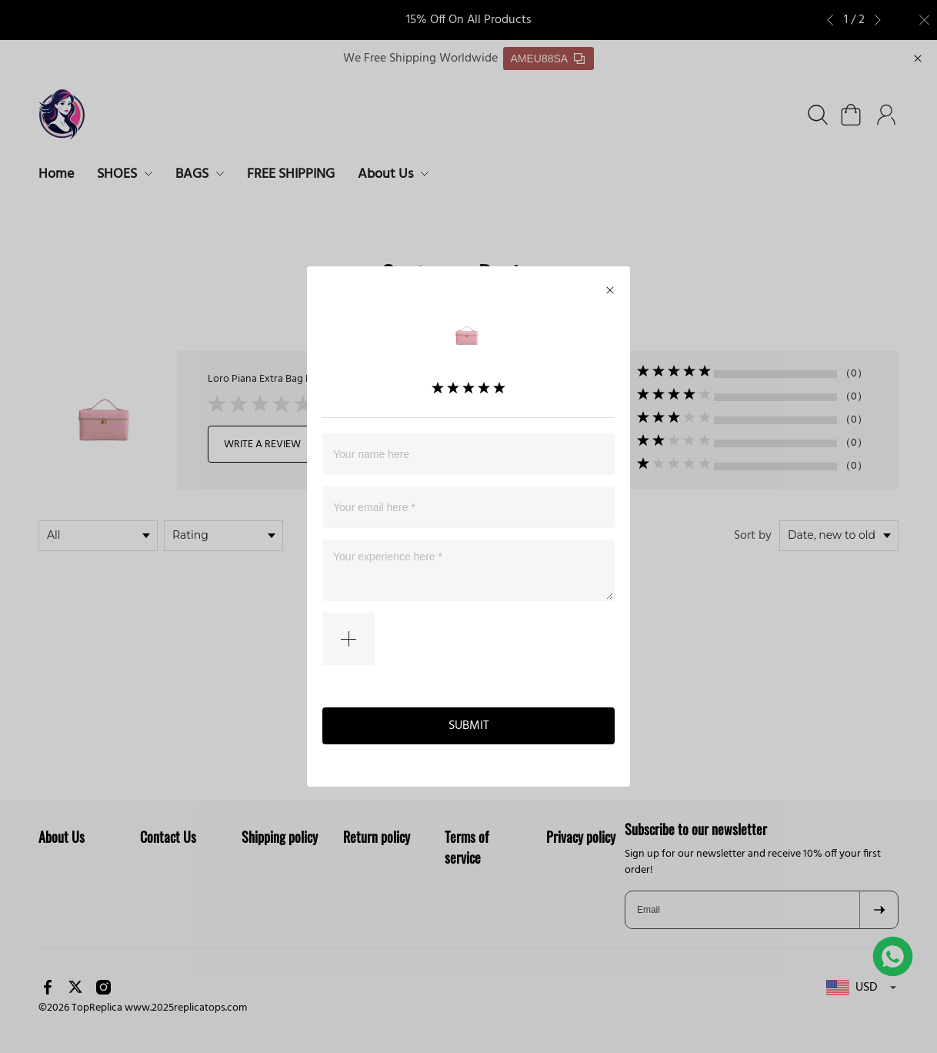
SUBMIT (468, 724)
